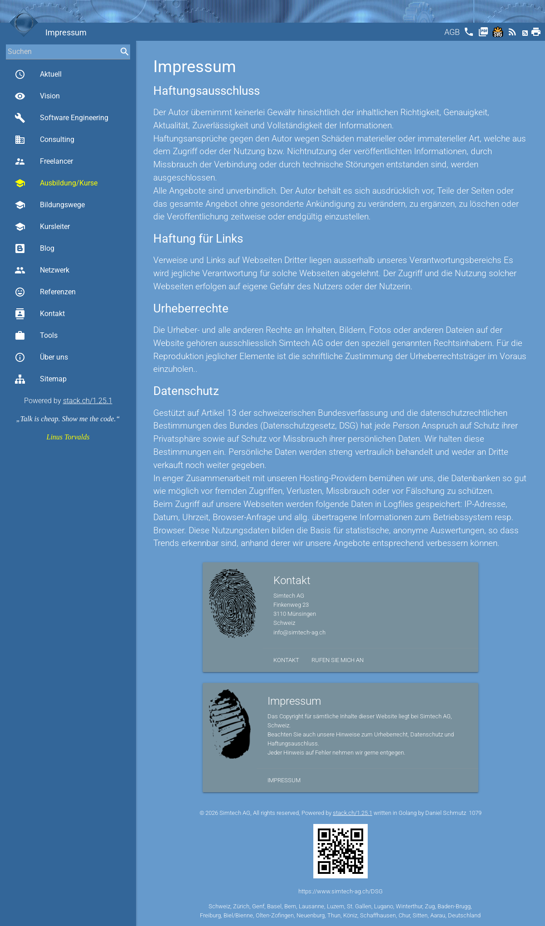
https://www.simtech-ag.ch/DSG (340, 891)
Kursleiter (42, 227)
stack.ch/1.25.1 (87, 400)
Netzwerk (42, 270)
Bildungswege (50, 205)
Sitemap (41, 379)
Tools (36, 335)
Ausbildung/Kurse (56, 183)
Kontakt (40, 314)
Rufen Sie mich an (337, 660)
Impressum (284, 780)
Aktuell (38, 74)
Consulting (44, 140)
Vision (37, 96)
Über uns (41, 357)
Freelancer (44, 161)
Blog (34, 248)
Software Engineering (61, 118)
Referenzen (45, 292)
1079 (475, 812)
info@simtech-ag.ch (299, 632)
